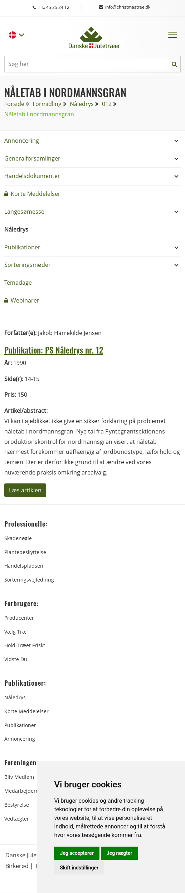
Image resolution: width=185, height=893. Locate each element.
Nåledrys (82, 104)
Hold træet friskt (24, 645)
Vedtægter (16, 818)
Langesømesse (24, 211)
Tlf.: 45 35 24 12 (58, 7)
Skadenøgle (18, 538)
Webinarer (21, 300)
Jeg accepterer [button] (76, 853)
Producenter (19, 617)
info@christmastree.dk (124, 7)
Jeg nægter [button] (119, 853)
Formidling (47, 104)
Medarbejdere (21, 790)
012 (107, 104)
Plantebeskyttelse (25, 551)
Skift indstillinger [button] (79, 868)
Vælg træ (15, 631)
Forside (14, 104)
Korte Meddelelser (32, 194)
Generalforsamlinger (32, 158)
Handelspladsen (23, 565)
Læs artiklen (25, 490)
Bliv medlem (19, 776)
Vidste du (15, 659)
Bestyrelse (16, 804)
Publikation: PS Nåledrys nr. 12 (59, 349)
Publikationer (22, 247)
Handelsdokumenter (32, 176)
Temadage (18, 282)
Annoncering (21, 140)
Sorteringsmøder (27, 265)
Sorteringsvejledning (29, 579)
